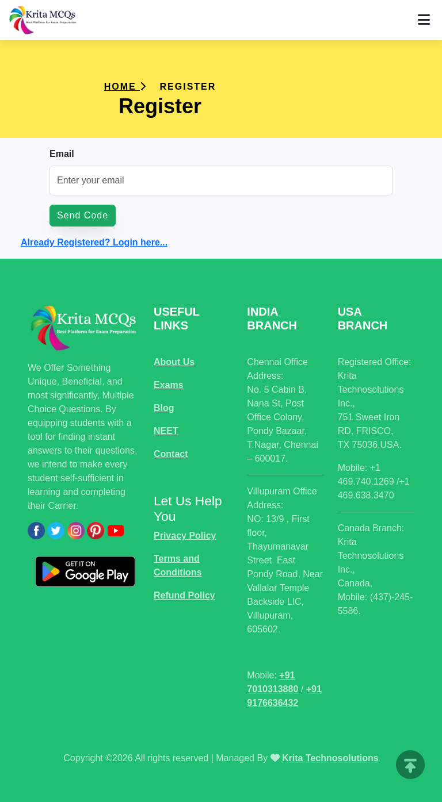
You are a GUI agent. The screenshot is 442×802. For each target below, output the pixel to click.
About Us (174, 362)
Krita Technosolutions (330, 758)
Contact (171, 454)
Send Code (82, 215)
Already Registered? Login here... (94, 242)
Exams (169, 385)
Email (61, 154)
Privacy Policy (185, 535)
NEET (166, 431)
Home (125, 86)
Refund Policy (184, 595)
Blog (164, 408)
